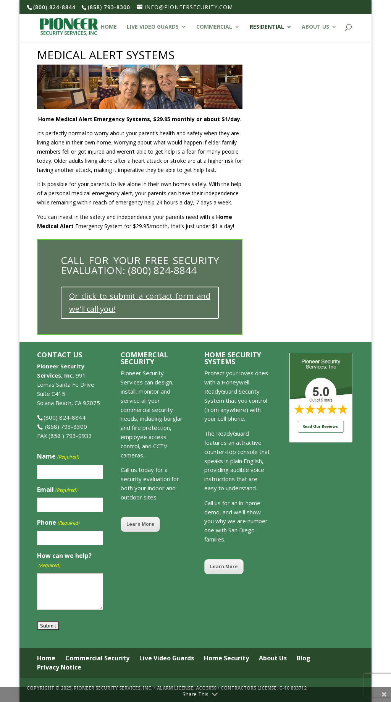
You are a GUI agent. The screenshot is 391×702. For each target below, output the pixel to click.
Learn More (140, 524)
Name (58, 457)
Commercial (214, 27)
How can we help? (64, 560)
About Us (315, 27)
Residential (267, 27)
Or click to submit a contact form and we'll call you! (139, 302)
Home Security (226, 658)
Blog (303, 658)
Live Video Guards (153, 27)
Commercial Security (97, 658)
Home (109, 27)
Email (57, 490)
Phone (58, 523)
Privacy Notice (59, 667)
